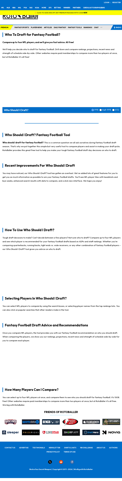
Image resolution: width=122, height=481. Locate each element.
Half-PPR (106, 110)
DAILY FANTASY (60, 27)
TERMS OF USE (69, 452)
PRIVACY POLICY (53, 452)
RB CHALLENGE (86, 448)
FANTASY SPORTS (22, 27)
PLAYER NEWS (36, 27)
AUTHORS (113, 448)
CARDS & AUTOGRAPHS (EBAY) (94, 8)
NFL (2, 8)
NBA (13, 8)
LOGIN (106, 2)
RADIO (117, 27)
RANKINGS (88, 27)
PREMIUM (4, 27)
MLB (8, 8)
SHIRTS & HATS (70, 448)
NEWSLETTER (54, 448)
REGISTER (116, 2)
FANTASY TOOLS (75, 27)
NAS (30, 8)
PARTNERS (77, 8)
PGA (25, 8)
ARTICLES (48, 27)
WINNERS (66, 8)
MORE (44, 8)
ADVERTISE (23, 448)
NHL (19, 8)
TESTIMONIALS (38, 448)
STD (117, 110)
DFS (50, 8)
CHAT (96, 27)
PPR (96, 110)
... (101, 27)
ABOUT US (101, 448)
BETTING (57, 8)
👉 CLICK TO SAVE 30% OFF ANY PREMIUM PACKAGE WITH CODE (61, 13)
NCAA (37, 8)
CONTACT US (10, 448)
